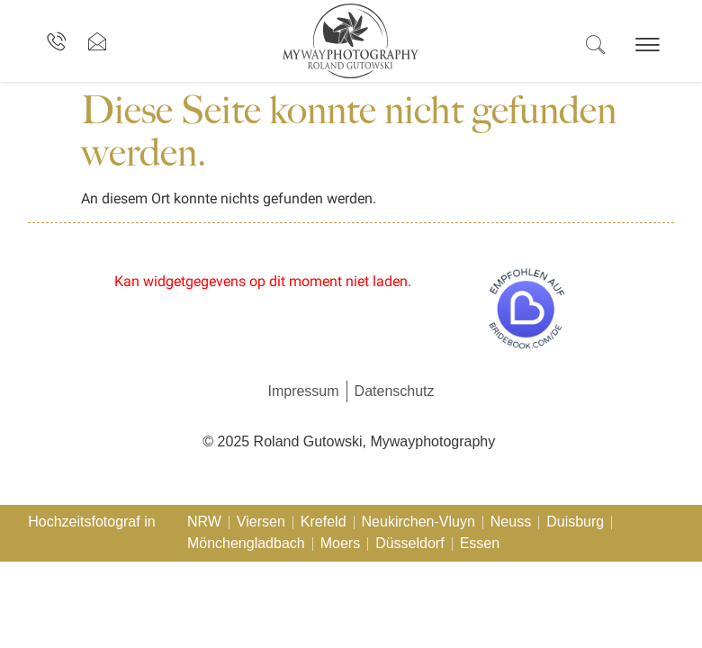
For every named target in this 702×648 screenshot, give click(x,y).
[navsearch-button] (595, 46)
